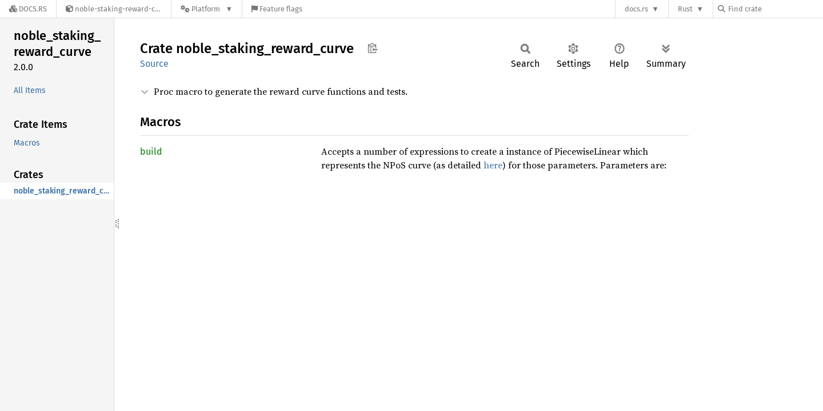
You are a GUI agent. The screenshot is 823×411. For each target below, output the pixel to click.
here (493, 165)
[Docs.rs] (28, 9)
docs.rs (636, 9)
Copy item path (372, 48)
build (151, 151)
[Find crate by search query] (775, 9)
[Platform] (206, 9)
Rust (685, 9)
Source (154, 63)
